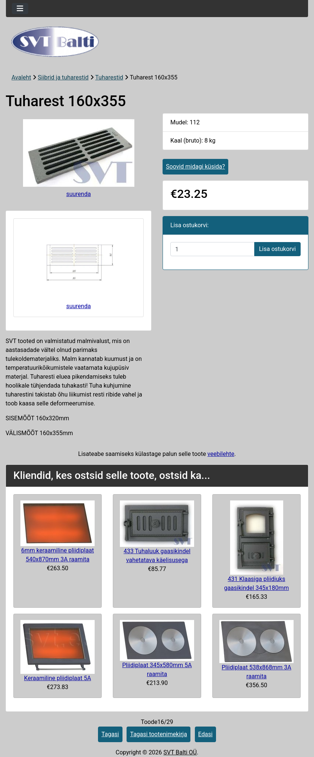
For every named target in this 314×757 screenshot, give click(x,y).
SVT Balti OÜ (180, 752)
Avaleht (21, 77)
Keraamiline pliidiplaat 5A (57, 678)
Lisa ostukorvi (277, 248)
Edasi (205, 734)
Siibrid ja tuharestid (63, 77)
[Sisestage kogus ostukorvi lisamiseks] (212, 249)
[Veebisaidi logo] (157, 42)
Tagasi (110, 734)
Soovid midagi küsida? (195, 166)
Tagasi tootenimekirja (158, 734)
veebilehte (220, 453)
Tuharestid (109, 77)
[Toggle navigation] (20, 8)
